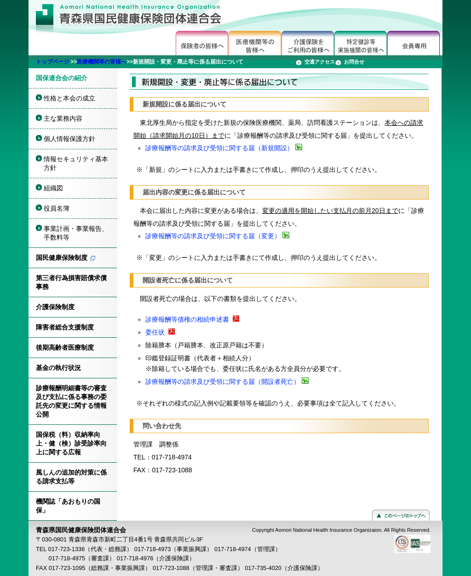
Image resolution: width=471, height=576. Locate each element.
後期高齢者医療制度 (65, 347)
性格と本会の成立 (69, 98)
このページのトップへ (401, 515)
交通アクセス (319, 62)
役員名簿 (56, 208)
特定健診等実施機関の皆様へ (360, 43)
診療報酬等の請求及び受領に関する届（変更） (213, 236)
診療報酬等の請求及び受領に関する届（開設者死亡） (222, 381)
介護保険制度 (55, 307)
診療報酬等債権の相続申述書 (187, 319)
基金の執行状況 (58, 367)
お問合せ (354, 62)
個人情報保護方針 (69, 138)
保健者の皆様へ (202, 43)
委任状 (155, 332)
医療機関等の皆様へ (101, 62)
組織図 (53, 188)
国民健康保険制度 (61, 257)
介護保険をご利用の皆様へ (307, 43)
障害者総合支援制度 (65, 327)
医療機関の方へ (255, 43)
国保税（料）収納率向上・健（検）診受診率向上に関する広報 (71, 443)
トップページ (52, 62)
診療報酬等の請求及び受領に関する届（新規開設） (219, 148)
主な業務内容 (63, 118)
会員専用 (413, 43)
